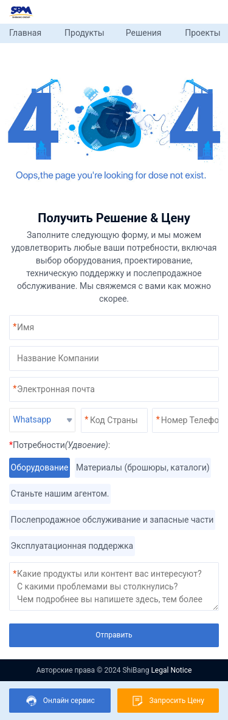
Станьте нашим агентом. (60, 494)
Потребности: (59, 445)
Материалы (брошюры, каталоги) (143, 468)
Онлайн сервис (60, 701)
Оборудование (39, 468)
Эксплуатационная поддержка (72, 546)
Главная (25, 33)
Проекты (202, 33)
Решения (144, 33)
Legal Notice (171, 670)
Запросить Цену (168, 701)
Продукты (84, 33)
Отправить (113, 635)
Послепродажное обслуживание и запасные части (112, 520)
